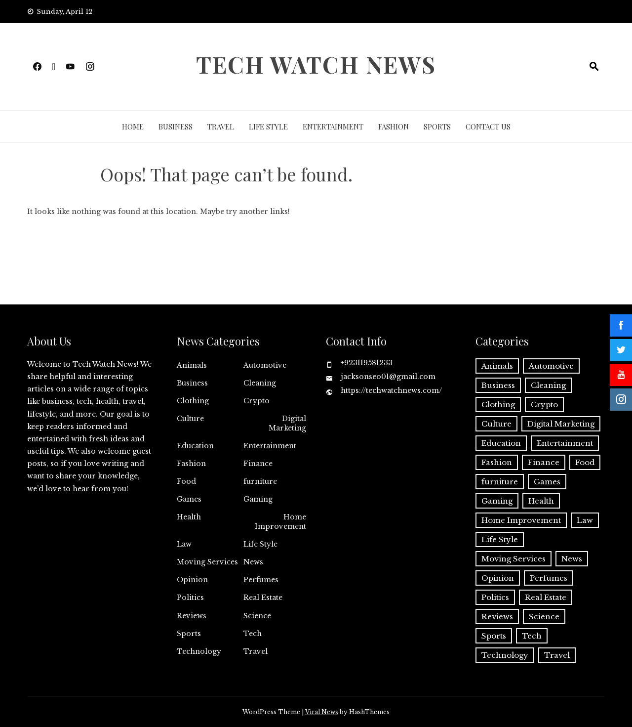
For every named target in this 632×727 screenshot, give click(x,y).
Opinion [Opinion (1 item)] (497, 578)
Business (175, 126)
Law (184, 544)
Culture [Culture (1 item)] (496, 423)
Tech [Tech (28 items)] (532, 636)
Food (186, 481)
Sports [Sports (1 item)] (493, 636)
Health (189, 517)
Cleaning (259, 383)
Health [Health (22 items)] (541, 501)
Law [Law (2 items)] (585, 520)
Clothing (193, 400)
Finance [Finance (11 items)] (543, 462)
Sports (437, 126)
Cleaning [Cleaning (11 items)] (548, 385)
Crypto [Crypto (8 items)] (544, 404)
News (253, 561)
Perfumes (260, 579)
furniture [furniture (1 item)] (499, 481)
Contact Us (488, 126)
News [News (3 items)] (571, 558)
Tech (252, 633)
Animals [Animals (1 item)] (497, 366)
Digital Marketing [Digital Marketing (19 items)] (560, 423)
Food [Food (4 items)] (584, 462)
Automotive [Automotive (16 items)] (551, 366)
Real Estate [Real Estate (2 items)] (545, 597)
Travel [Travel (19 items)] (557, 655)
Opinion (192, 579)
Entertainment (333, 126)
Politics (190, 597)
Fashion (393, 126)
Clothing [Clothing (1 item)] (498, 404)
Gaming (258, 499)
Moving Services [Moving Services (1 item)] (513, 558)
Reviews (191, 615)
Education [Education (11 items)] (501, 443)
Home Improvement (280, 521)
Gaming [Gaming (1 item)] (497, 501)
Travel (220, 126)
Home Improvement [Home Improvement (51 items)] (521, 520)
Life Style (268, 126)
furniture (260, 481)
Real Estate (262, 597)
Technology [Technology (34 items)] (504, 655)
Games (189, 499)
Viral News (321, 712)
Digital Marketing (287, 423)
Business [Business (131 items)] (498, 385)
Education (195, 445)
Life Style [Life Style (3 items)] (499, 539)
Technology (199, 651)
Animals (192, 365)
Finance (258, 463)
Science (257, 615)
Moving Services (207, 561)
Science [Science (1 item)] (544, 616)
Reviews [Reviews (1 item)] (497, 616)
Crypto (256, 400)
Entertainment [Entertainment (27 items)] (565, 443)
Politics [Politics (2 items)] (495, 597)
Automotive (264, 365)
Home (133, 126)
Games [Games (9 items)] (547, 481)
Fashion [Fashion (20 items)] (496, 462)
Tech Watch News (316, 64)
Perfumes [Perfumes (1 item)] (548, 578)
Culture (190, 418)
